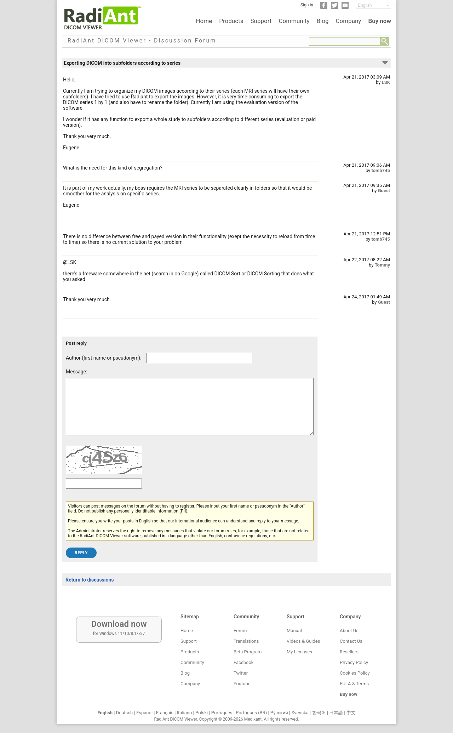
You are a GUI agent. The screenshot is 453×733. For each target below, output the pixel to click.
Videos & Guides (303, 641)
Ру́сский (279, 712)
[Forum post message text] (190, 412)
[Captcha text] (104, 494)
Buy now (379, 20)
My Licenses (299, 651)
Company (348, 20)
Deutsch (124, 712)
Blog (323, 20)
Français (164, 712)
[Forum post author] (199, 358)
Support (260, 20)
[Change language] (373, 5)
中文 (351, 712)
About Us (349, 630)
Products (231, 20)
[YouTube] (345, 7)
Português (222, 712)
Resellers (349, 651)
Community (294, 20)
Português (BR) (251, 712)
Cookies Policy (355, 673)
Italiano (184, 712)
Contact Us (351, 641)
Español (144, 712)
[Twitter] (334, 7)
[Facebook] (323, 7)
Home (204, 20)
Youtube (242, 683)
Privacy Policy (354, 662)
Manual (294, 630)
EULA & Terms (354, 683)
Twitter (241, 673)
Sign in (306, 4)
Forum (240, 630)
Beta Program (248, 651)
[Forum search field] (344, 41)
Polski (201, 712)
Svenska (300, 712)
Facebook (243, 662)
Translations (246, 641)
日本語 (336, 712)
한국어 (319, 712)
